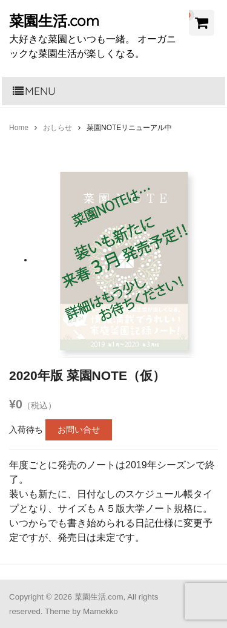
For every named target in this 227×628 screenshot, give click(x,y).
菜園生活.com (54, 20)
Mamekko (100, 611)
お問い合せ (79, 429)
